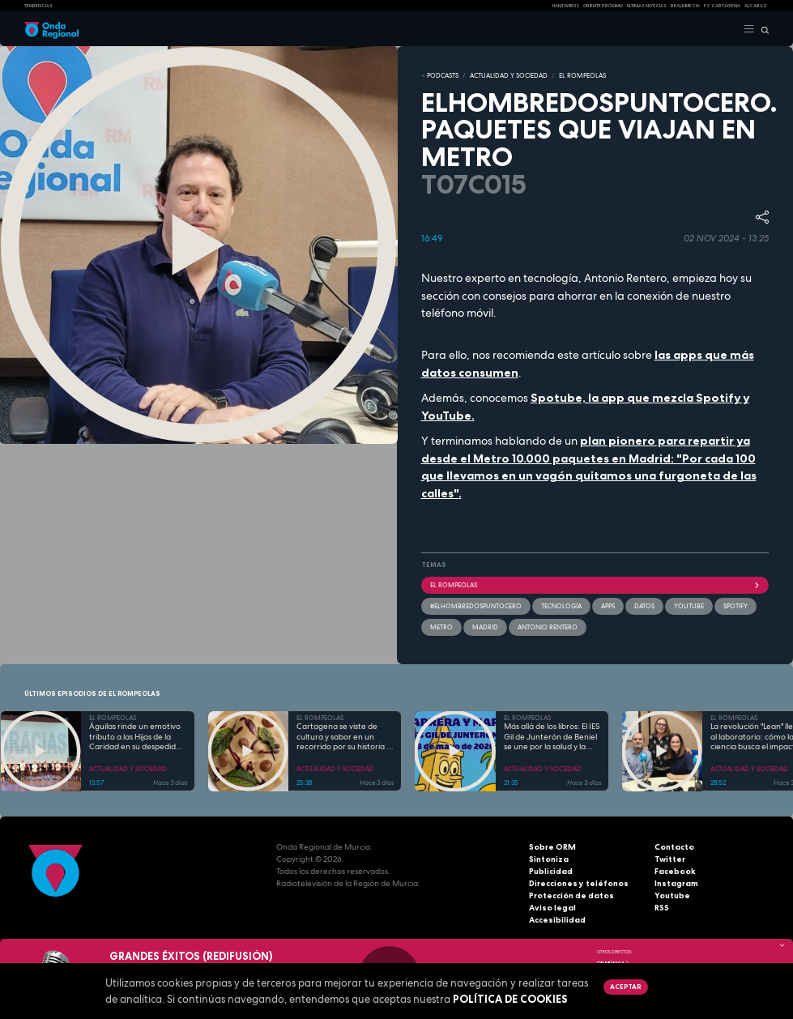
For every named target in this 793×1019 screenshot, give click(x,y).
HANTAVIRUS (565, 5)
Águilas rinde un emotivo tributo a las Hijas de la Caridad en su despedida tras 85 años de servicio (135, 737)
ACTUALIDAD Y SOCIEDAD (509, 75)
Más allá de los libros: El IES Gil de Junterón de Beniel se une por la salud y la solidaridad (551, 737)
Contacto (674, 847)
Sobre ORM (552, 847)
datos (644, 606)
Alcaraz (755, 5)
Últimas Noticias (647, 5)
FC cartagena (722, 5)
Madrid (485, 627)
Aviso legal (552, 907)
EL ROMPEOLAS (582, 75)
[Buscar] (762, 29)
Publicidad (551, 871)
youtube (689, 606)
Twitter (669, 859)
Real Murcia (685, 5)
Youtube (672, 895)
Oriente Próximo (603, 5)
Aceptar (625, 987)
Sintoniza (549, 859)
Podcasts (442, 75)
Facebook (675, 871)
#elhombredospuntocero (476, 606)
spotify (735, 606)
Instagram (676, 883)
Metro (441, 627)
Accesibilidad (557, 920)
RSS (661, 907)
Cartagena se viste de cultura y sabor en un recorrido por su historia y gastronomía (343, 737)
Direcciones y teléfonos (579, 883)
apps (608, 606)
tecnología (561, 606)
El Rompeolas (595, 585)
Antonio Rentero (548, 627)
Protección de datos (571, 895)
